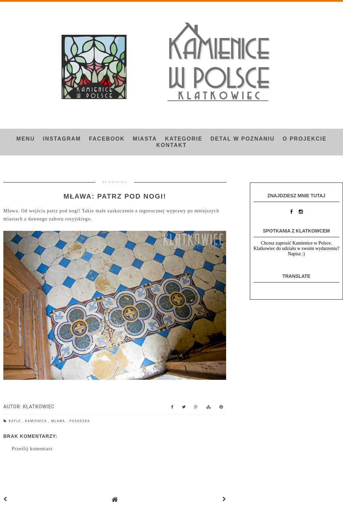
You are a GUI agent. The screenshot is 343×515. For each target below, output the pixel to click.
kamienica (37, 421)
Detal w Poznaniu (242, 139)
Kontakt (171, 145)
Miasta (145, 139)
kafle (15, 421)
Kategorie (183, 139)
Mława (59, 421)
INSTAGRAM (62, 139)
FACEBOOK (107, 139)
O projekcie (305, 139)
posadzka (79, 421)
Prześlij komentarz (32, 448)
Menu (25, 139)
